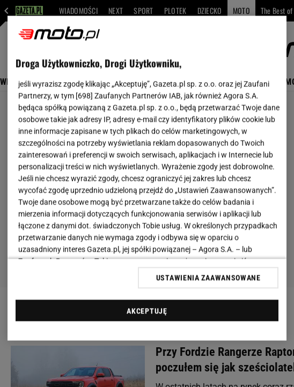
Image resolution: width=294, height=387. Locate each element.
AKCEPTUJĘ (147, 310)
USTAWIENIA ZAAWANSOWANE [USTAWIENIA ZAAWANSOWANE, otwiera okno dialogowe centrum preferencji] (208, 277)
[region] (147, 178)
